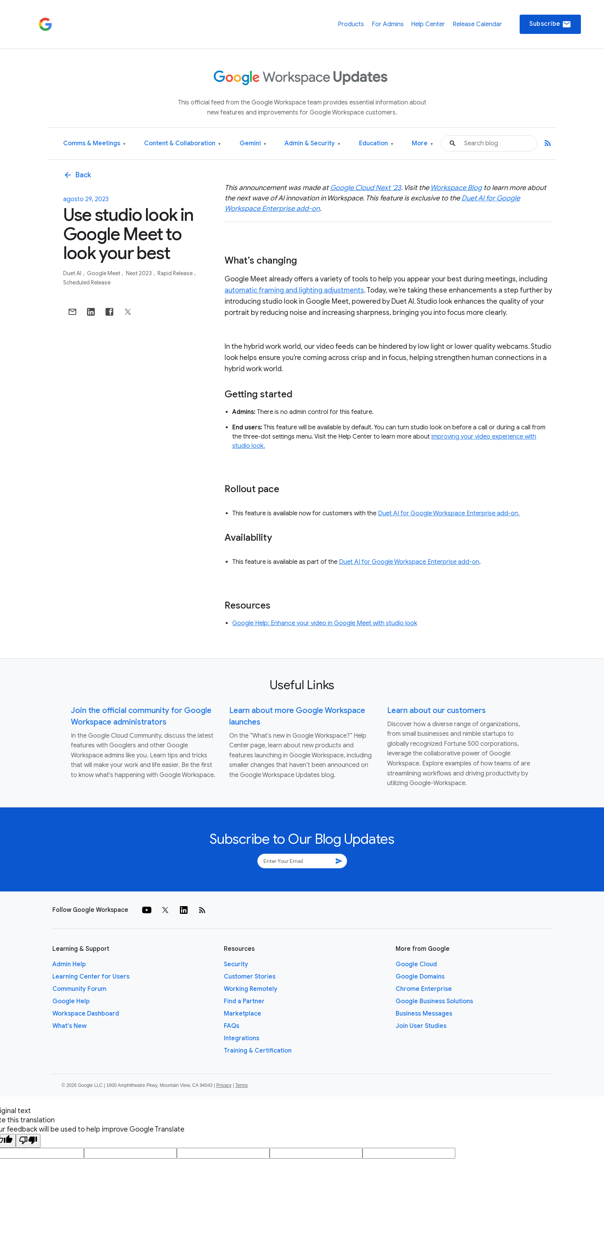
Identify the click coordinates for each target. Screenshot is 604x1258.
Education (376, 143)
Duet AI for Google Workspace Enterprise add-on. (449, 513)
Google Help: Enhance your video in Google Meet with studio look (324, 623)
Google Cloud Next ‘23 (365, 187)
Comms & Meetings (94, 143)
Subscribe (550, 24)
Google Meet (104, 273)
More (422, 143)
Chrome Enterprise (424, 989)
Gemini (253, 143)
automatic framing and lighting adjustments (294, 290)
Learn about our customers (436, 710)
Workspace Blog (456, 187)
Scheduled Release (87, 282)
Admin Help (69, 964)
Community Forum (79, 989)
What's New (69, 1026)
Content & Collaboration (182, 143)
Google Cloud (416, 964)
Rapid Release (176, 273)
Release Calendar (477, 24)
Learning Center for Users (90, 976)
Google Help (71, 1001)
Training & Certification (258, 1050)
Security (236, 964)
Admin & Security (312, 143)
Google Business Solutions (434, 1001)
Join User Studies (421, 1026)
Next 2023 (139, 273)
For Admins (388, 24)
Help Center (428, 24)
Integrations (241, 1038)
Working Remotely (250, 989)
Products (351, 24)
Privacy (224, 1085)
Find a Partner (244, 1001)
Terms (241, 1085)
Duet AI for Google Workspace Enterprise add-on (409, 562)
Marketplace (242, 1014)
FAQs (231, 1026)
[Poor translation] (28, 1141)
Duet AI (72, 273)
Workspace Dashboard (85, 1014)
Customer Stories (249, 976)
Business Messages (424, 1014)
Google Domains (420, 976)
